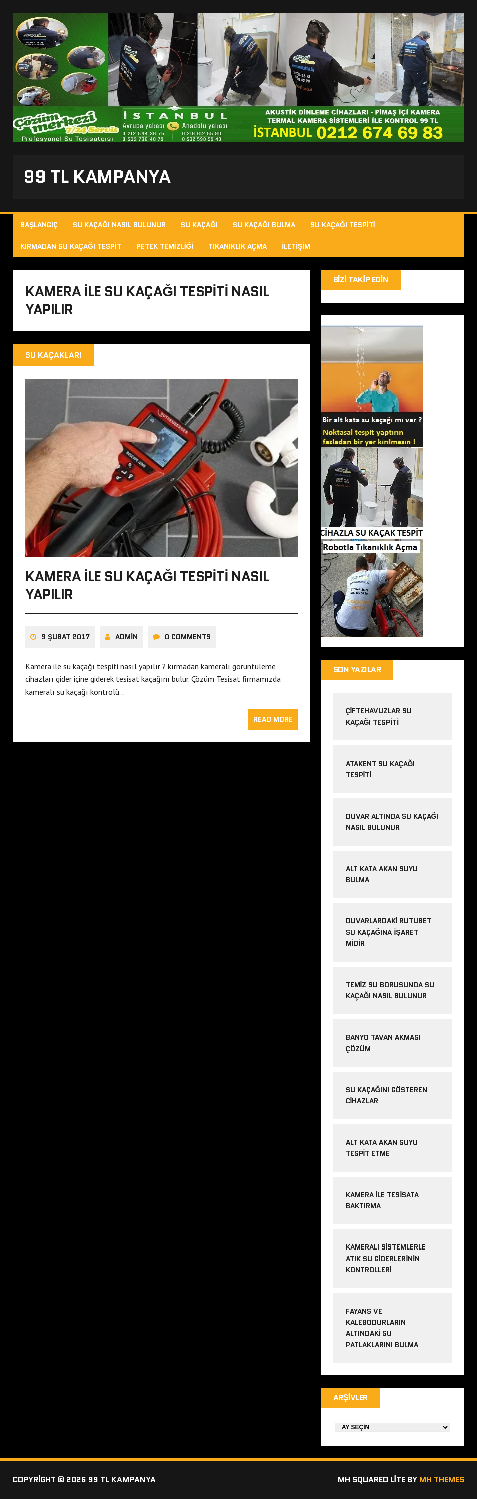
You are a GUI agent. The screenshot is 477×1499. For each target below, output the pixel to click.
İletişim (296, 246)
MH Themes (441, 1479)
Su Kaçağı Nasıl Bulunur (119, 225)
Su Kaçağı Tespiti (342, 225)
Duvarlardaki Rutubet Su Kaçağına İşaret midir (389, 932)
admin (126, 637)
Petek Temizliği (165, 246)
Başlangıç (39, 225)
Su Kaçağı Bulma (264, 225)
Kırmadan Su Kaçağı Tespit (70, 246)
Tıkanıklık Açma (237, 246)
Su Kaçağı (199, 225)
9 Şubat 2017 (65, 637)
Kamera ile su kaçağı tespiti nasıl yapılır (147, 585)
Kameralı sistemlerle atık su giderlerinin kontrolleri (386, 1258)
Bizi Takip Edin (361, 279)
